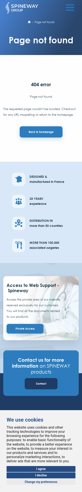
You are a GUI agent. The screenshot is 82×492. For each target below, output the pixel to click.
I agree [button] (41, 469)
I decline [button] (41, 475)
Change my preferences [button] (41, 482)
